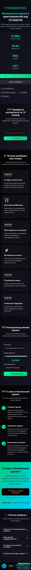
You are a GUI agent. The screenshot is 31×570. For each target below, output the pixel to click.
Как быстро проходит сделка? (15, 553)
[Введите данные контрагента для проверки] (15, 133)
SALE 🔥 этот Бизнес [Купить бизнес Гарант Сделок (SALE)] (22, 567)
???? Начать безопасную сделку (15, 76)
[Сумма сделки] (15, 356)
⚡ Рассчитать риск (15, 374)
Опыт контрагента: (10, 364)
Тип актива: (7, 345)
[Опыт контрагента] (15, 368)
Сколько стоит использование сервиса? (15, 530)
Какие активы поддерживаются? (15, 538)
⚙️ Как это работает (15, 82)
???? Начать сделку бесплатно (15, 492)
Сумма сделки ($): (9, 353)
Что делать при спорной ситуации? (15, 546)
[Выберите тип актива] (15, 348)
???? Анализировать (15, 138)
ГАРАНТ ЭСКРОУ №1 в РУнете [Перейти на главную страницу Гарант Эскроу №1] (21, 565)
